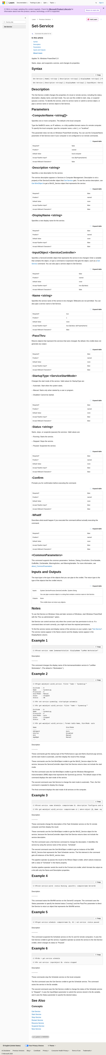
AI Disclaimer (6, 1050)
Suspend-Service (38, 1026)
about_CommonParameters (42, 566)
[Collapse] (25, 18)
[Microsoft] (3, 2)
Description (37, 44)
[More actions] (101, 19)
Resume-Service (38, 1023)
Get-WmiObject (37, 183)
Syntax (35, 42)
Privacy (45, 1050)
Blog (28, 1050)
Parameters (37, 47)
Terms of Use (76, 1050)
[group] (67, 81)
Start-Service (36, 1014)
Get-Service (68, 180)
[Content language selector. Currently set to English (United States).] (12, 1045)
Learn (34, 19)
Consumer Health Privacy (60, 1050)
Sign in (101, 3)
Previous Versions (45, 19)
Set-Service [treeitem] (8, 27)
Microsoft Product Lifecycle (60, 9)
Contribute (37, 1050)
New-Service (36, 1029)
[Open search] (96, 3)
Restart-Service (37, 1020)
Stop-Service (36, 1017)
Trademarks (87, 1050)
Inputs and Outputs (39, 50)
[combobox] (14, 22)
